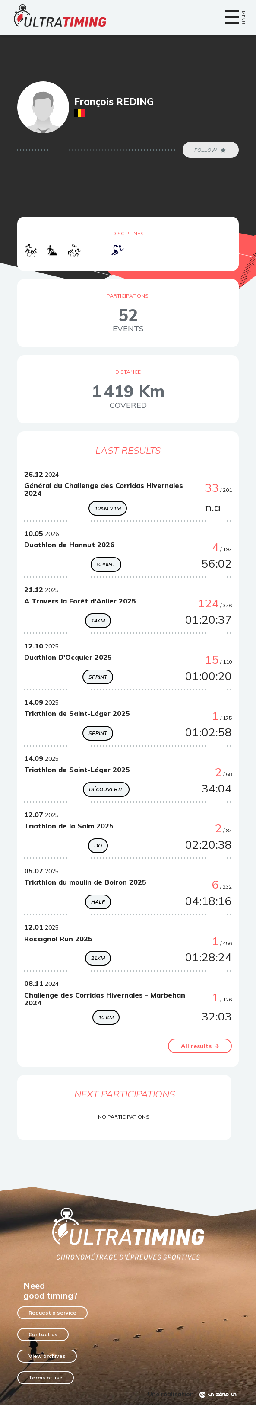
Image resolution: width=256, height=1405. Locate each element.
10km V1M (108, 508)
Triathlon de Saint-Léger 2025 (77, 713)
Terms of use (45, 1377)
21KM (98, 958)
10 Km (106, 1017)
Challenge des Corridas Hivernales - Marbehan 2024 (104, 999)
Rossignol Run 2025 (58, 938)
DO (98, 845)
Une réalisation (171, 1394)
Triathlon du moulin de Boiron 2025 (85, 882)
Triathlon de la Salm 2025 (69, 825)
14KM (98, 620)
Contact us (42, 1334)
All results (200, 1046)
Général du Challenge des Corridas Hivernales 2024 (103, 489)
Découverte (106, 789)
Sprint (106, 564)
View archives (47, 1356)
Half (98, 901)
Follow (210, 150)
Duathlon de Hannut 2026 (69, 544)
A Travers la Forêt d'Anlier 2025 (80, 601)
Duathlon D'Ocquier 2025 (68, 657)
